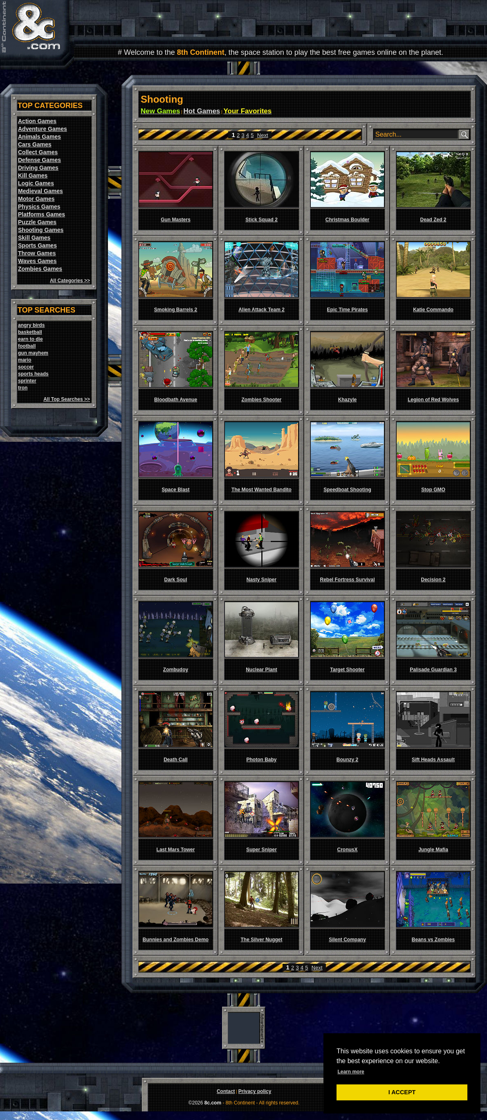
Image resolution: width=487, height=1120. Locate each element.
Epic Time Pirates (347, 310)
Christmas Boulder (347, 220)
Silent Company (347, 939)
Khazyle (347, 400)
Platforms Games (41, 214)
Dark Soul (175, 579)
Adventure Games (42, 129)
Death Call (176, 759)
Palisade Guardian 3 (433, 669)
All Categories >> (70, 280)
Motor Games (36, 199)
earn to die (30, 339)
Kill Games (32, 175)
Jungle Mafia (433, 849)
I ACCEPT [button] (402, 1092)
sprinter (27, 381)
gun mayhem (33, 353)
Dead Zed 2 (433, 220)
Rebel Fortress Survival (347, 579)
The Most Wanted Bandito (261, 490)
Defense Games (39, 160)
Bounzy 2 (347, 759)
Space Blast (175, 490)
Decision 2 (433, 579)
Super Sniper (261, 849)
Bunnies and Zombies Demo (176, 939)
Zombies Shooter (261, 400)
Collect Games (38, 152)
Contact (226, 1091)
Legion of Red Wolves (433, 400)
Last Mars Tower (176, 849)
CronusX (347, 849)
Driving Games (38, 167)
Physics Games (39, 206)
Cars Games (35, 144)
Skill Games (34, 237)
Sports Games (37, 245)
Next (262, 135)
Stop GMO (433, 490)
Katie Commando (433, 310)
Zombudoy (175, 669)
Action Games (37, 121)
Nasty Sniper (261, 579)
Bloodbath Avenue (175, 400)
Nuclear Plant (261, 669)
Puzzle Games (37, 222)
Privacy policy (255, 1091)
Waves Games (37, 261)
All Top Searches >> (66, 399)
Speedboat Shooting (347, 490)
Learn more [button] (350, 1072)
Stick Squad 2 (261, 220)
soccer (26, 367)
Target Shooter (347, 669)
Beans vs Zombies (433, 939)
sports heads (33, 374)
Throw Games (37, 253)
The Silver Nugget (261, 939)
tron (22, 388)
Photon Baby (262, 759)
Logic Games (36, 183)
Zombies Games (40, 268)
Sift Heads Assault (433, 759)
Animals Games (39, 136)
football (27, 346)
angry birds (31, 325)
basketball (30, 332)
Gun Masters (176, 220)
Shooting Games (40, 230)
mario (24, 360)
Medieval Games (40, 191)
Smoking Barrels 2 (175, 310)
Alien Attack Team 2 (261, 310)
